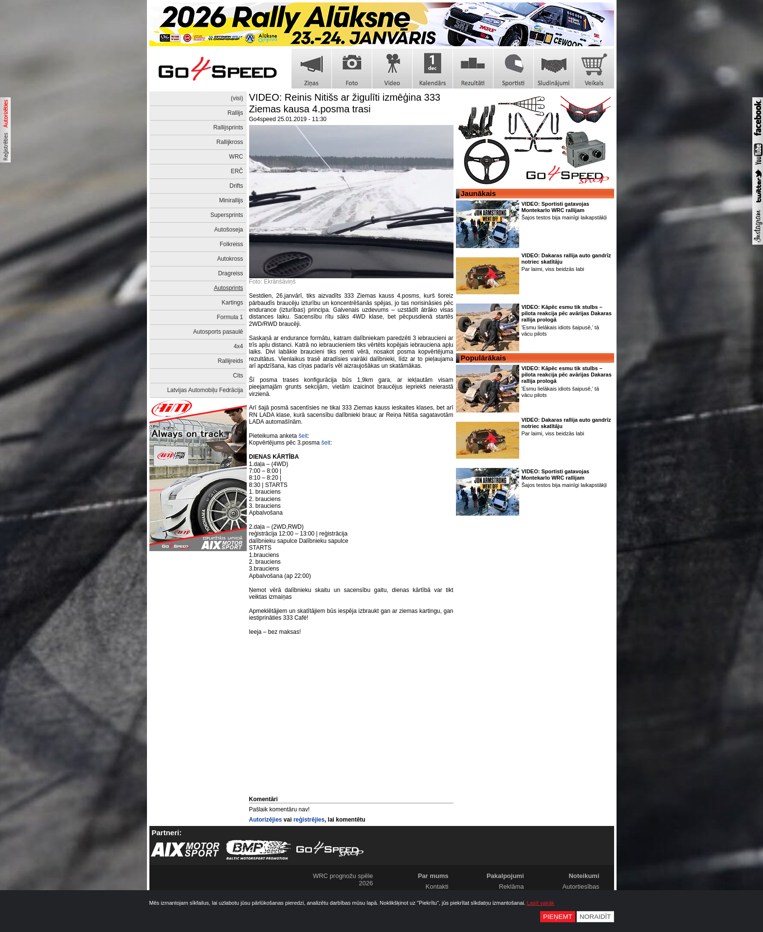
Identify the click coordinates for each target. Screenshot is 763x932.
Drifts (236, 185)
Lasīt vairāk (540, 903)
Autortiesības (581, 886)
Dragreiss (230, 273)
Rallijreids (230, 361)
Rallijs (235, 112)
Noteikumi (584, 875)
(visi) (237, 98)
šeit (303, 435)
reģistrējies (309, 819)
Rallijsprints (228, 127)
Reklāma (511, 886)
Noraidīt (595, 916)
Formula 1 (230, 317)
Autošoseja (228, 229)
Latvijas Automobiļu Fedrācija (205, 390)
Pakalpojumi (505, 875)
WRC (236, 156)
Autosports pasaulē (218, 331)
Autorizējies (265, 819)
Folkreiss (231, 244)
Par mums (433, 875)
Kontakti (437, 886)
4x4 (238, 346)
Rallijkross (230, 142)
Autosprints (228, 288)
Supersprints (226, 215)
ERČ (237, 171)
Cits (238, 375)
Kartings (232, 302)
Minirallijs (231, 200)
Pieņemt (557, 916)
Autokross (230, 258)
